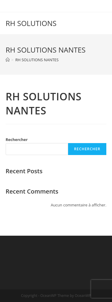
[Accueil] (8, 59)
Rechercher (17, 139)
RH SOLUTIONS (31, 23)
